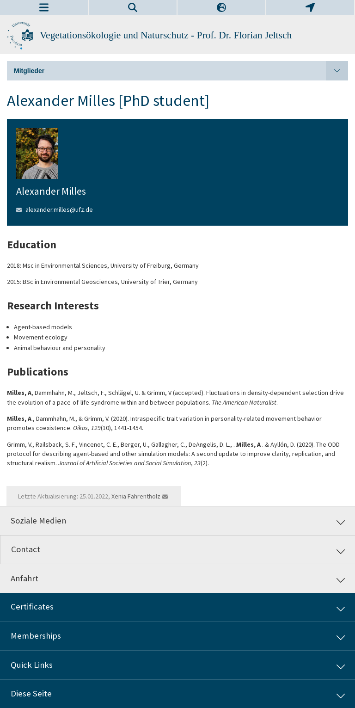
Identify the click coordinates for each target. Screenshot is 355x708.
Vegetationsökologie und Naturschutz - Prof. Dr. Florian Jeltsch (166, 35)
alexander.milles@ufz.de (59, 209)
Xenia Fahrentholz (135, 496)
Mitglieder (181, 70)
